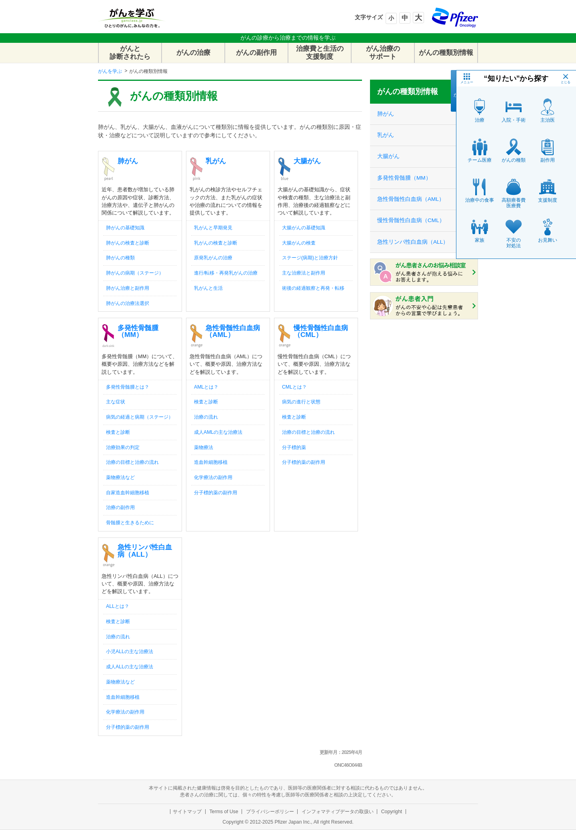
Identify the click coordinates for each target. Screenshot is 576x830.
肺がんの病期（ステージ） (135, 273)
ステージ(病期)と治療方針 (310, 258)
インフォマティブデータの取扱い (338, 811)
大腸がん (307, 161)
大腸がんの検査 (299, 243)
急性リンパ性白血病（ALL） (145, 550)
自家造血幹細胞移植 (127, 492)
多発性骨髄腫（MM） (138, 331)
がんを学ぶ (110, 71)
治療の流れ (206, 417)
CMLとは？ (294, 387)
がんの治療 (193, 52)
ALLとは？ (117, 606)
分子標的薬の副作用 (215, 492)
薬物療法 (203, 447)
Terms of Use (223, 811)
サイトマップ (187, 811)
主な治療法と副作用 (303, 273)
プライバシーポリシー (270, 811)
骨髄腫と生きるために (130, 522)
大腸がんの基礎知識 (303, 228)
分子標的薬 (294, 447)
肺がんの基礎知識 (125, 228)
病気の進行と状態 (301, 402)
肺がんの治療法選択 (127, 303)
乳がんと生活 (208, 288)
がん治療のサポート (383, 52)
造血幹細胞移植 (211, 462)
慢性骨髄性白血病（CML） (321, 331)
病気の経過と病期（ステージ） (139, 417)
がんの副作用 (256, 52)
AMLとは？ (206, 387)
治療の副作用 (120, 507)
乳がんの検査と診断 (215, 243)
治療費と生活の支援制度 (320, 52)
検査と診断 (118, 432)
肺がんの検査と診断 (127, 243)
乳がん (216, 161)
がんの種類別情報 (446, 52)
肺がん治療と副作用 (127, 288)
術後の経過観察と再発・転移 (313, 288)
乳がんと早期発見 (213, 228)
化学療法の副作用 (213, 477)
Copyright (391, 811)
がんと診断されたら (130, 52)
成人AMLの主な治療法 (218, 432)
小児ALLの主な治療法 (129, 651)
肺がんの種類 (120, 258)
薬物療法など (120, 477)
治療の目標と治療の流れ (132, 462)
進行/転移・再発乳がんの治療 (226, 273)
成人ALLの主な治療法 (129, 667)
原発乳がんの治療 (213, 258)
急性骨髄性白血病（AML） (233, 331)
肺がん (128, 161)
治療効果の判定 (123, 447)
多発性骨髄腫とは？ (127, 387)
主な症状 (115, 402)
